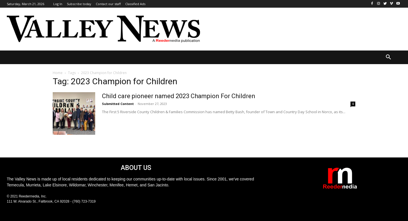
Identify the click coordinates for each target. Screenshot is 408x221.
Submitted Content (118, 104)
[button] (388, 57)
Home (58, 72)
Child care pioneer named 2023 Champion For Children (178, 96)
